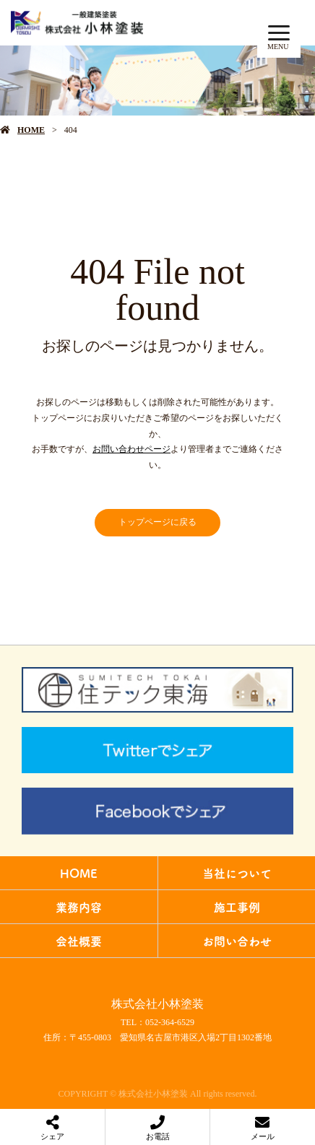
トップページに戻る (157, 522)
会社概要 (79, 940)
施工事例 (237, 906)
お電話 (158, 1136)
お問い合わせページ (131, 449)
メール (263, 1136)
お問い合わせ (237, 940)
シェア (52, 1136)
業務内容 (79, 906)
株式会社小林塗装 (157, 1004)
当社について (237, 872)
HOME (31, 130)
